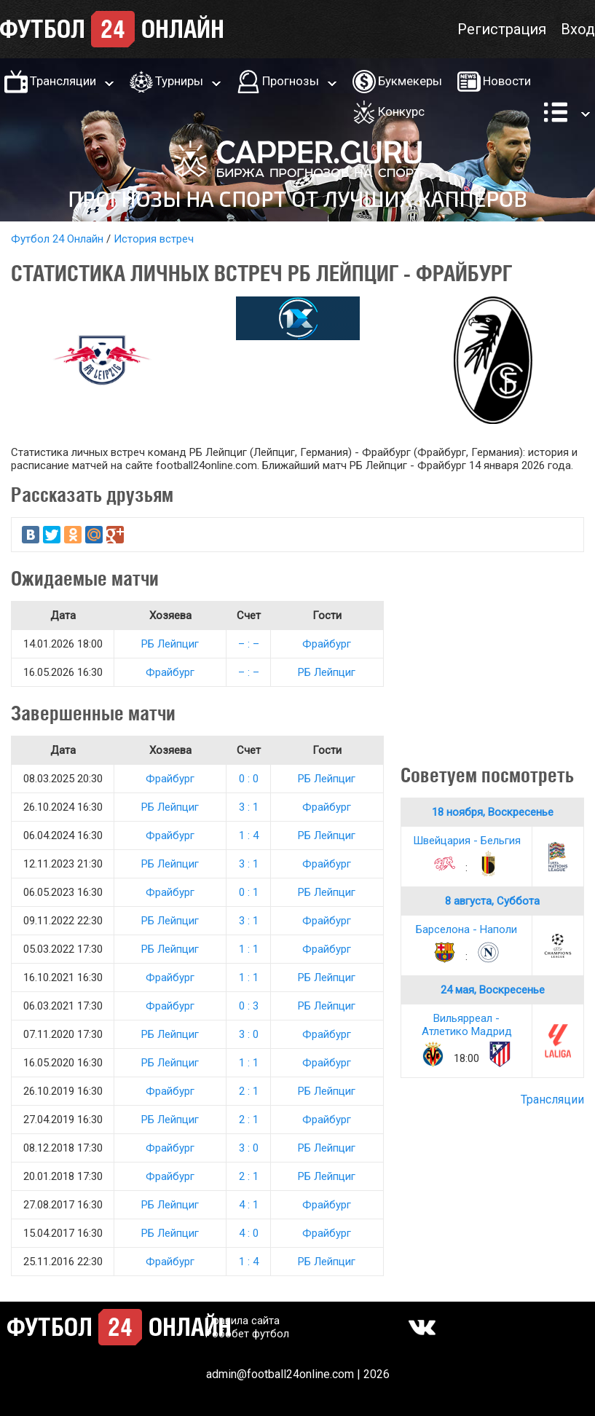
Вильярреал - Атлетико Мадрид (467, 1025)
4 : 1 (249, 1204)
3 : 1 (249, 807)
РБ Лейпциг (170, 643)
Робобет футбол (247, 1333)
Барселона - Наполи (466, 929)
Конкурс (401, 111)
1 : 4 (249, 835)
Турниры (179, 81)
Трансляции (63, 81)
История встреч (154, 238)
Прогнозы (290, 81)
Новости (507, 81)
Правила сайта (242, 1320)
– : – (248, 643)
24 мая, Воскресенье (493, 989)
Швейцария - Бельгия (467, 840)
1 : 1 (249, 949)
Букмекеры (410, 81)
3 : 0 (249, 1034)
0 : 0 (249, 778)
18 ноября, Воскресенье (492, 812)
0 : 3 (249, 1005)
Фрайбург (326, 643)
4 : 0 (249, 1233)
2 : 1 (249, 1091)
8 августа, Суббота (492, 901)
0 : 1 (249, 892)
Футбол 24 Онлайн (57, 238)
